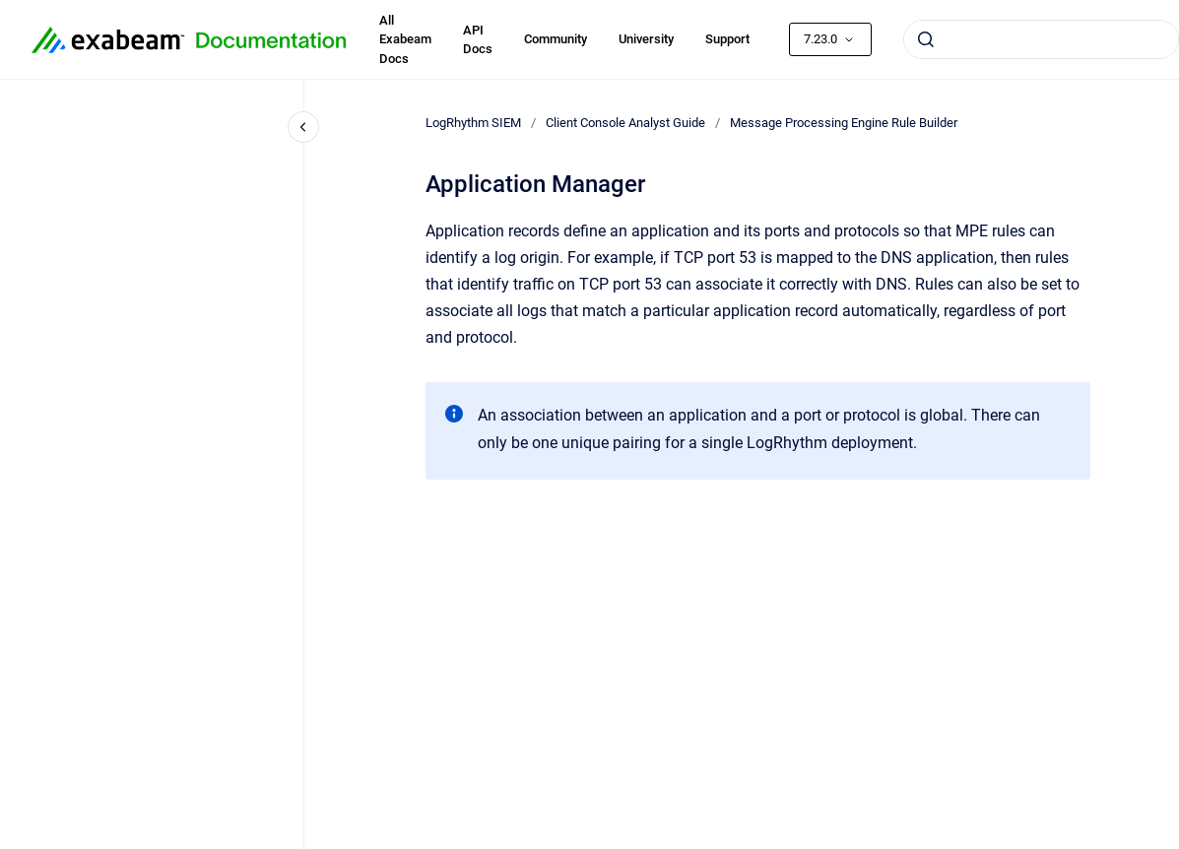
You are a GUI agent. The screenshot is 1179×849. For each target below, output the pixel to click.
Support (727, 39)
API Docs (477, 40)
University (646, 39)
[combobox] (1041, 39)
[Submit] (926, 39)
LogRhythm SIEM (473, 122)
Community (555, 39)
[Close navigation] (303, 127)
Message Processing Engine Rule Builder (843, 122)
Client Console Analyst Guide (625, 122)
